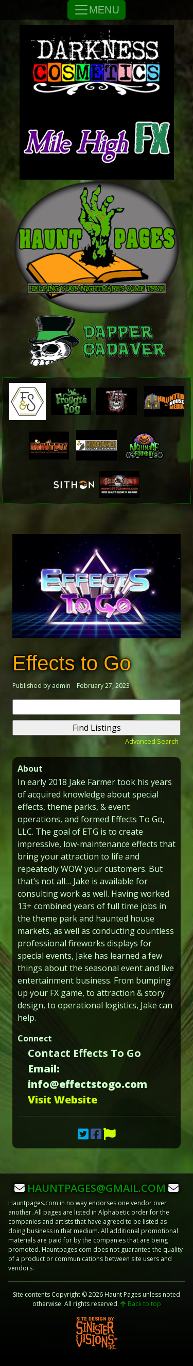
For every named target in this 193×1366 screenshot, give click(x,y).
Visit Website (62, 1100)
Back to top (140, 1303)
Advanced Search (152, 741)
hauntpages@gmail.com (96, 1188)
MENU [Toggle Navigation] (96, 10)
